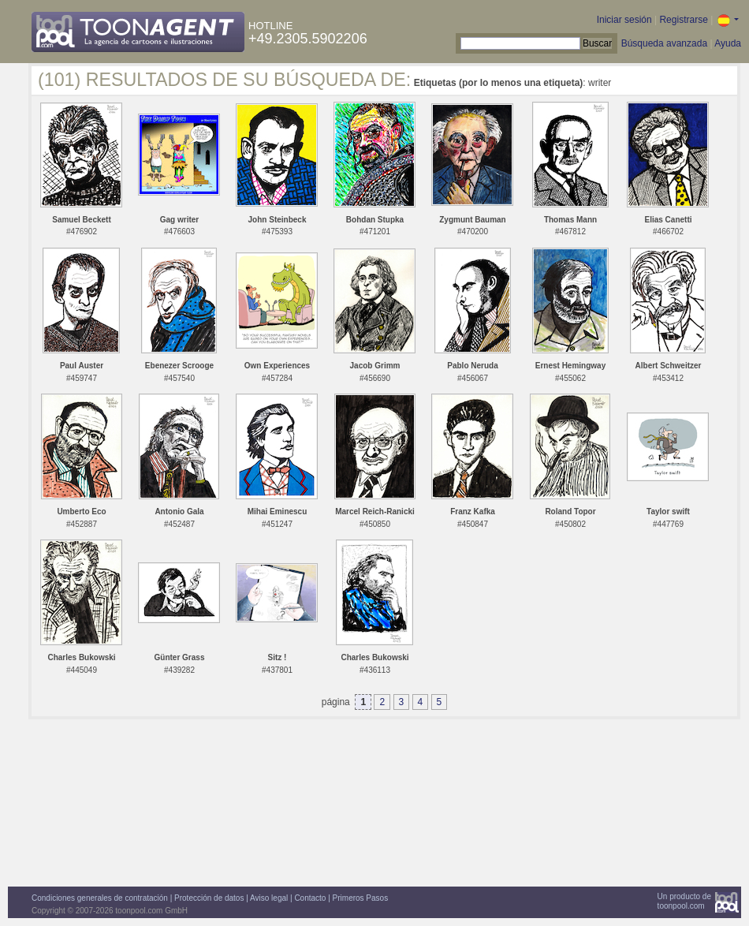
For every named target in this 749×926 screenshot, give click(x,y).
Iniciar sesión (624, 19)
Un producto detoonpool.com (684, 901)
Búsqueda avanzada (664, 43)
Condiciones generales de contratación (100, 898)
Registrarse (683, 19)
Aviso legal (269, 898)
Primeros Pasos (361, 898)
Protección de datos (209, 898)
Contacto (310, 898)
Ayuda (727, 43)
